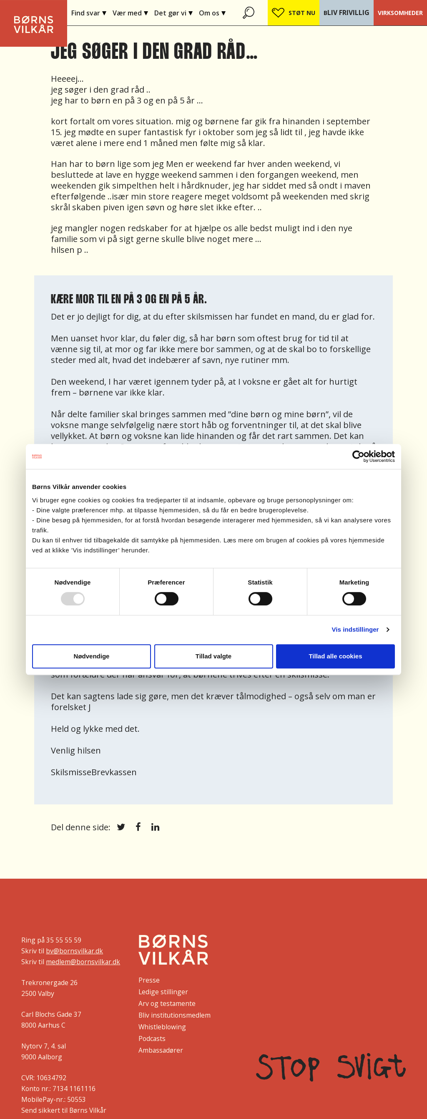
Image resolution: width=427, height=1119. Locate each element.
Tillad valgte (213, 656)
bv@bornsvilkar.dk (74, 950)
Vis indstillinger (355, 629)
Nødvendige (92, 656)
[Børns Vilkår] (173, 950)
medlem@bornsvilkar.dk (83, 961)
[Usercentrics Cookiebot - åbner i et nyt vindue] (358, 456)
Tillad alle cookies (335, 656)
